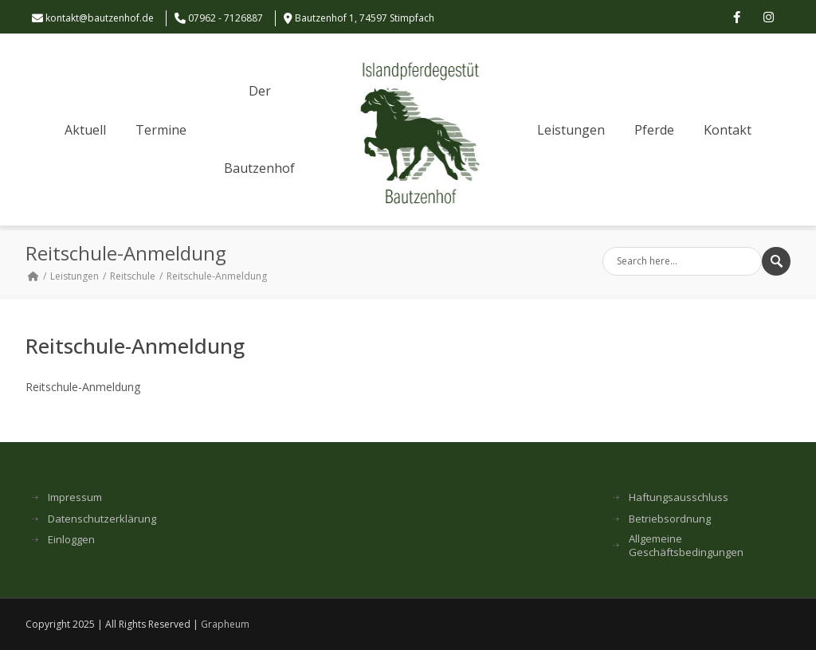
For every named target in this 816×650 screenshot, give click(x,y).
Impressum (75, 497)
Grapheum (225, 624)
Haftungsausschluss (678, 497)
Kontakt (727, 130)
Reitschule (132, 276)
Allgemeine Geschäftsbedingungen (686, 545)
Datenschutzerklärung (102, 519)
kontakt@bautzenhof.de (99, 18)
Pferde (654, 130)
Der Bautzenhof (259, 129)
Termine (160, 130)
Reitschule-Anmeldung (83, 386)
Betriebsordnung (670, 519)
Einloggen (71, 539)
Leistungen (571, 130)
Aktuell (85, 130)
